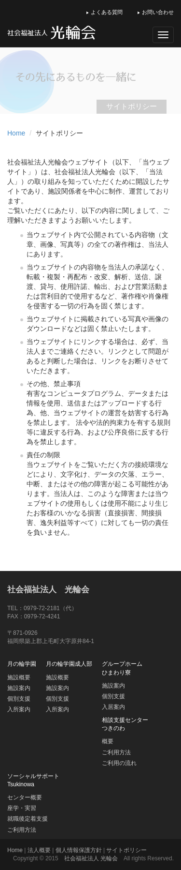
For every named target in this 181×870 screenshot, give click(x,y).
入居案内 (113, 707)
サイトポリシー (126, 850)
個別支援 (18, 698)
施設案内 (18, 688)
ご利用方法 (116, 752)
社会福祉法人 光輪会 (48, 589)
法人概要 (39, 850)
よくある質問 (104, 12)
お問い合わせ (155, 12)
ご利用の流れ (119, 763)
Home (16, 133)
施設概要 (18, 677)
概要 (107, 741)
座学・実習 (21, 808)
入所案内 (18, 709)
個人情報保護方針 (79, 850)
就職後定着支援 (27, 818)
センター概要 (24, 797)
